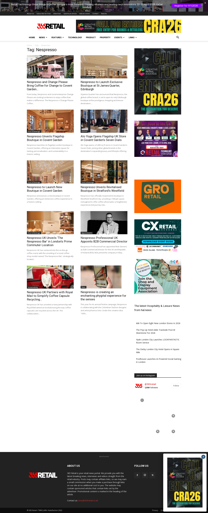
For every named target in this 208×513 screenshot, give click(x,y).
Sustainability (33, 287)
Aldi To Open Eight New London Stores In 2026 (158, 323)
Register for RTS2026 (186, 5)
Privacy (155, 510)
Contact (95, 13)
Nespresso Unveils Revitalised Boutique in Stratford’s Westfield (102, 188)
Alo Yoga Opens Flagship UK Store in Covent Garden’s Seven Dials (103, 138)
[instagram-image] (142, 400)
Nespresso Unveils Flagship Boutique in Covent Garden (45, 138)
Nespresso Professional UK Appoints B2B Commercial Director (104, 239)
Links (133, 37)
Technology (75, 37)
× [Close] (203, 456)
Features (57, 37)
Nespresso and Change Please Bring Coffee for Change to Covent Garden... (49, 85)
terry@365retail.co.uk (88, 500)
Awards (104, 13)
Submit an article (70, 13)
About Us (30, 13)
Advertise (57, 13)
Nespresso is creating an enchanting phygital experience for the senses (103, 295)
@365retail (150, 384)
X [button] (205, 2)
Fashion (84, 131)
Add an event (84, 13)
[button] (177, 37)
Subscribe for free (44, 13)
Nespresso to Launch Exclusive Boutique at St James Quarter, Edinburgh (101, 85)
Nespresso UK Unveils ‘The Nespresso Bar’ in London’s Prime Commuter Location (49, 241)
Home (32, 37)
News (43, 37)
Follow (176, 386)
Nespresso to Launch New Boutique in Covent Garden (44, 188)
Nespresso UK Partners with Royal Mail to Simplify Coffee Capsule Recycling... (50, 295)
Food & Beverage (87, 77)
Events (119, 37)
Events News (32, 77)
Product (91, 37)
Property (105, 37)
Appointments (86, 233)
